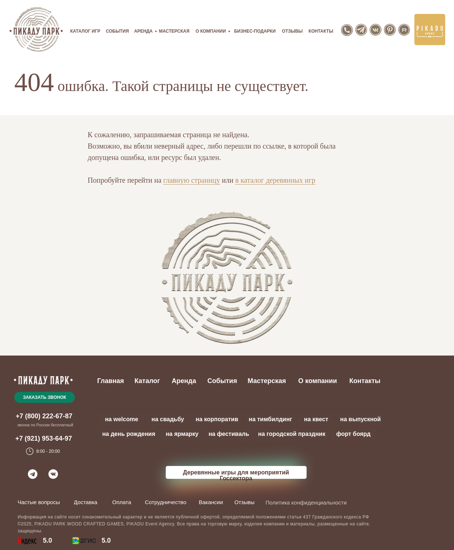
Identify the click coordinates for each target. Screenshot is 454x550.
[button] (44, 397)
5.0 (106, 540)
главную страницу (191, 180)
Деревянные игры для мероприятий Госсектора (236, 475)
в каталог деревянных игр (275, 180)
